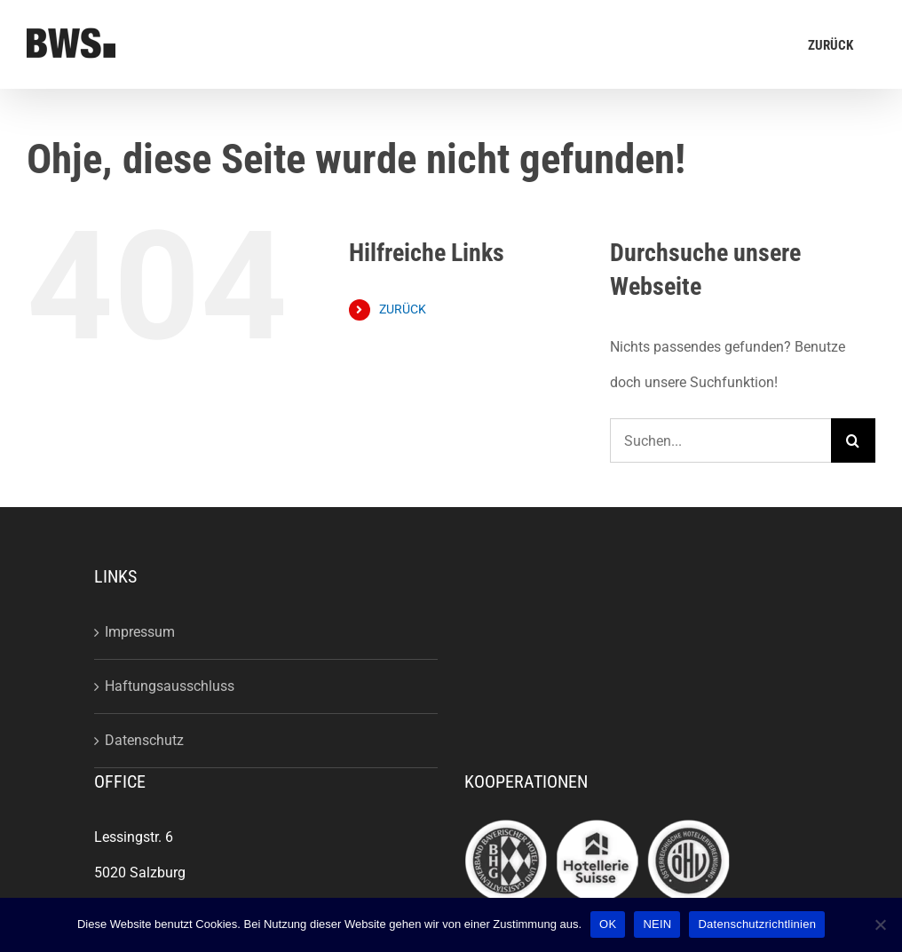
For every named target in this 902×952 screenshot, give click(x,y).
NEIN (657, 924)
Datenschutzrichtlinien (757, 924)
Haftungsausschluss (169, 686)
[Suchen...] (720, 440)
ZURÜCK (402, 309)
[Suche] (853, 440)
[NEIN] (880, 924)
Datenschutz (144, 740)
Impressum (140, 631)
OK (607, 924)
